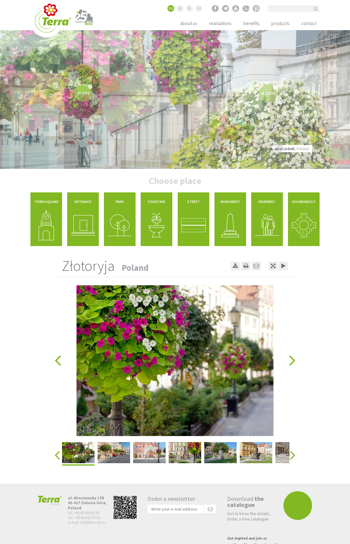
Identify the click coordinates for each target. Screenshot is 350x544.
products (280, 23)
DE (180, 8)
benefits (251, 23)
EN (171, 8)
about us (188, 23)
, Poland (292, 148)
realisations (220, 23)
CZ (199, 8)
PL (189, 8)
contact (309, 23)
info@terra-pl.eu (92, 522)
